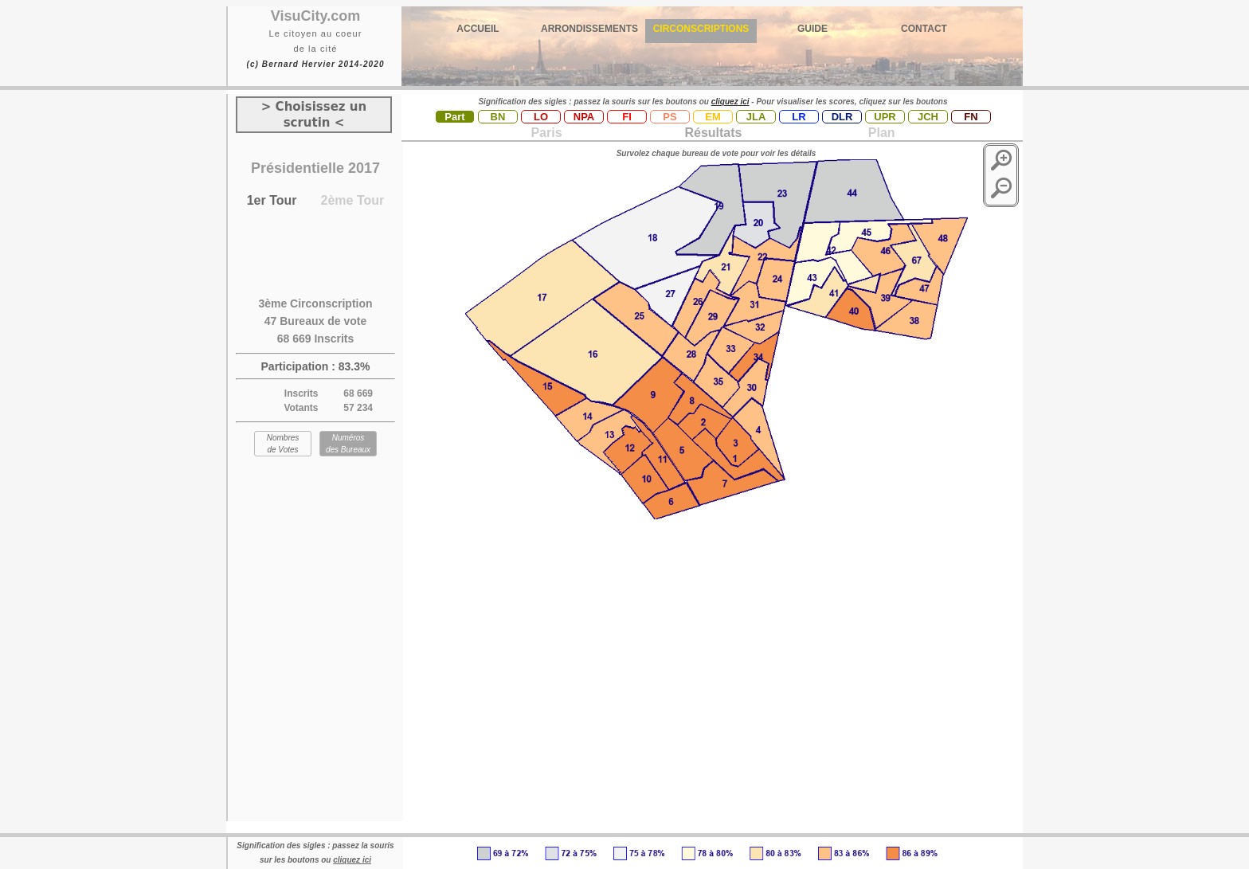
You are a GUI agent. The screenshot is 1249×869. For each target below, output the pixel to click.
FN (970, 117)
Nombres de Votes (283, 443)
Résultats (713, 132)
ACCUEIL (477, 28)
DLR (842, 117)
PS (669, 117)
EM (713, 117)
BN (498, 117)
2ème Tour (353, 200)
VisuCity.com (315, 16)
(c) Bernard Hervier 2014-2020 (315, 64)
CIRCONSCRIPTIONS (701, 28)
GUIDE (812, 28)
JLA (756, 117)
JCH (928, 117)
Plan (879, 132)
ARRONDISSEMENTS (589, 28)
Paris (546, 132)
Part (454, 117)
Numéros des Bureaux (348, 443)
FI (627, 117)
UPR (884, 117)
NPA (584, 117)
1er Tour (272, 200)
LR (798, 117)
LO (541, 117)
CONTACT (924, 28)
